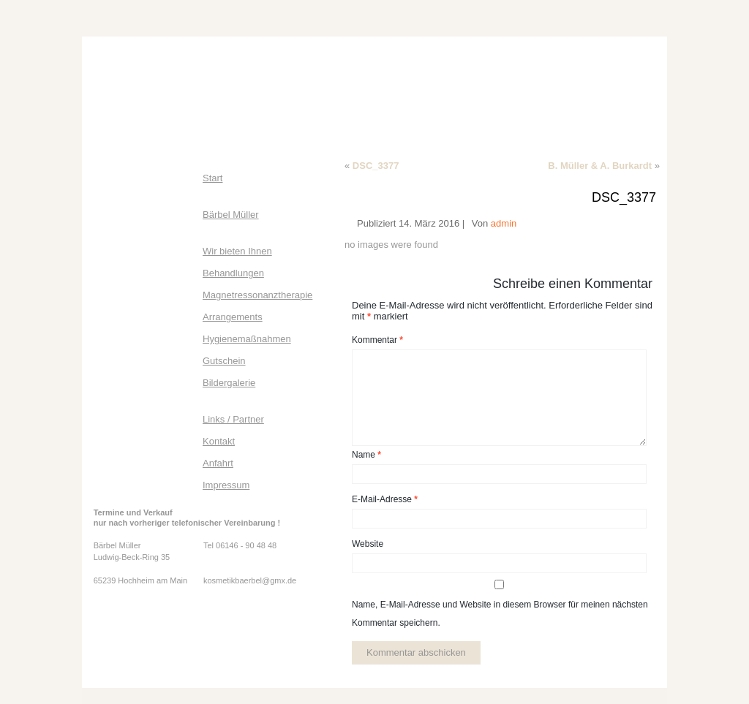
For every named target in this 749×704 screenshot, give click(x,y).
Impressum (226, 485)
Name (366, 455)
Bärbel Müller (231, 214)
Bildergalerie (229, 382)
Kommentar (377, 340)
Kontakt (219, 441)
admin (503, 223)
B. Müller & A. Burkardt (600, 165)
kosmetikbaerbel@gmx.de (249, 580)
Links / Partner (233, 419)
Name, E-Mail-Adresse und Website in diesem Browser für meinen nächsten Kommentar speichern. (500, 613)
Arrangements (233, 316)
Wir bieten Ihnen (237, 251)
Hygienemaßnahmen (247, 338)
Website (367, 544)
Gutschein (224, 360)
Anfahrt (218, 463)
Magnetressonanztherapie (257, 294)
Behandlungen (233, 273)
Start (212, 178)
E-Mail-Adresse (385, 499)
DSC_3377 (376, 165)
